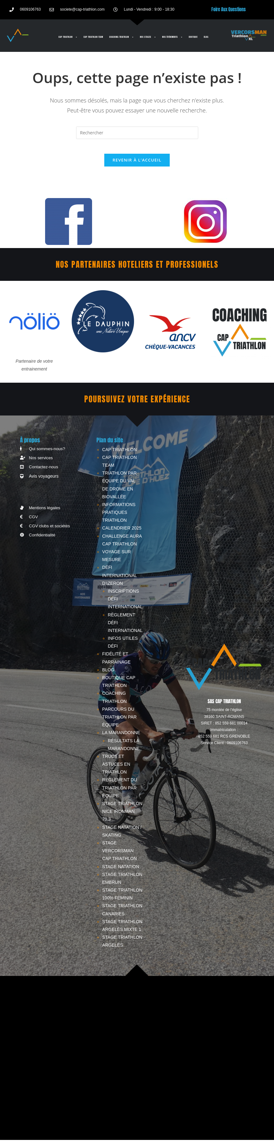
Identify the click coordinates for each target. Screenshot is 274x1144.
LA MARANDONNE (121, 736)
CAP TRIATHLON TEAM (93, 37)
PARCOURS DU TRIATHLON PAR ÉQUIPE (119, 721)
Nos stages (148, 37)
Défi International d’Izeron (119, 579)
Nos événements (172, 37)
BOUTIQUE (193, 37)
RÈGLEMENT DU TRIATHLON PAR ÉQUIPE (119, 792)
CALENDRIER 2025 (121, 532)
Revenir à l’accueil (136, 164)
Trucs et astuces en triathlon (116, 768)
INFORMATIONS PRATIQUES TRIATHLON (118, 516)
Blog (206, 37)
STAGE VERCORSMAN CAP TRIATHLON (119, 854)
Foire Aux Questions (228, 9)
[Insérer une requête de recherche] (137, 133)
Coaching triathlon (121, 37)
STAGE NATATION (120, 870)
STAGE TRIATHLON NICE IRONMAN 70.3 (122, 815)
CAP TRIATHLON (68, 37)
